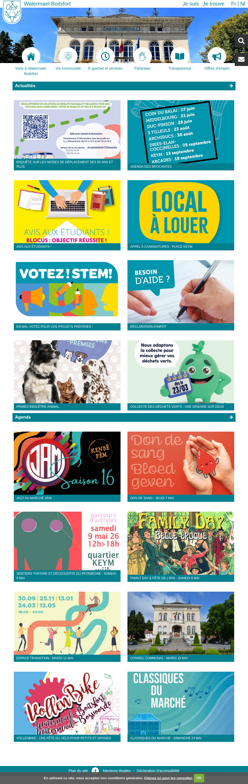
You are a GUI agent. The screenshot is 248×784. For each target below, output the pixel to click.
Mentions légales (117, 771)
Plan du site (78, 771)
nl (242, 4)
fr (233, 4)
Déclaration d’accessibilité (158, 771)
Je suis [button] (190, 4)
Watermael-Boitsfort (47, 4)
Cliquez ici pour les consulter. (168, 778)
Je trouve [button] (213, 4)
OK (199, 778)
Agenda (23, 417)
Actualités (25, 85)
